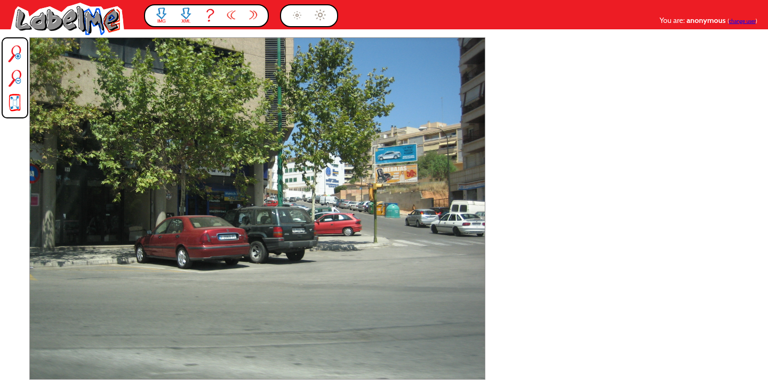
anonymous (706, 20)
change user (742, 21)
